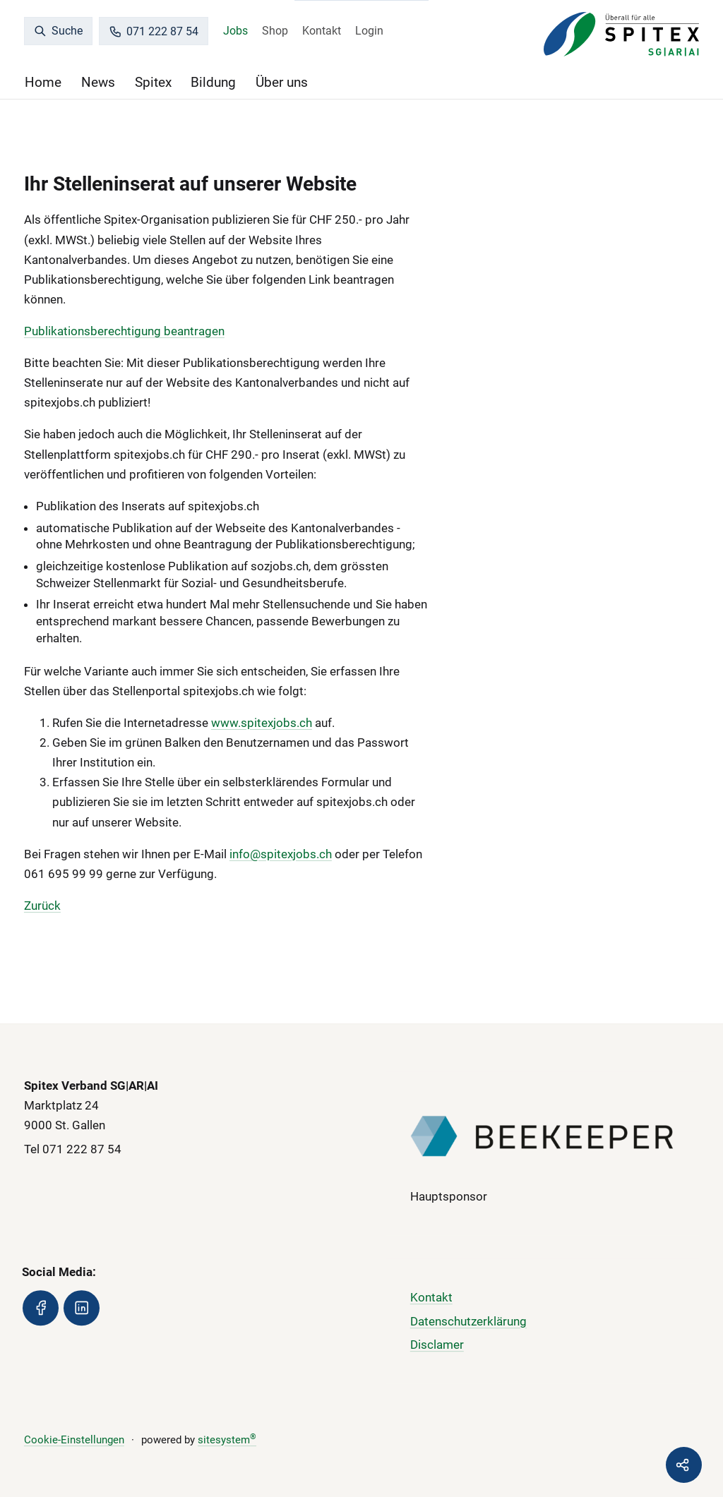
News (98, 82)
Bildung (213, 82)
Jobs (235, 30)
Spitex (153, 82)
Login (369, 30)
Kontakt (321, 30)
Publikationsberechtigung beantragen (124, 331)
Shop (275, 30)
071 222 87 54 (154, 31)
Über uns (282, 82)
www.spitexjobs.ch (261, 723)
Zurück (42, 905)
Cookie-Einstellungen (74, 1439)
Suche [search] (58, 30)
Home (43, 82)
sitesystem (227, 1439)
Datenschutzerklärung (468, 1321)
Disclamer (437, 1345)
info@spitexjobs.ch (280, 854)
